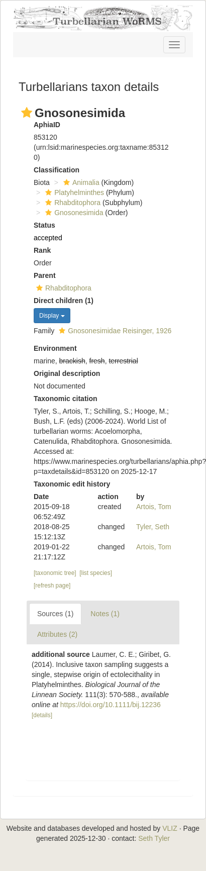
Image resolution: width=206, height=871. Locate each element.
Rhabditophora (71, 203)
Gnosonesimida (73, 213)
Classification (56, 170)
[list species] (95, 572)
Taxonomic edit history (72, 484)
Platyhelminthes (73, 192)
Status (44, 225)
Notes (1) (105, 614)
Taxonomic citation (65, 399)
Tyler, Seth (152, 527)
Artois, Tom (153, 507)
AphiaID (47, 125)
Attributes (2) (57, 634)
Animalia (80, 182)
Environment (55, 348)
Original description (67, 373)
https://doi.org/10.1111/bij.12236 (110, 705)
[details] (42, 715)
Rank (42, 250)
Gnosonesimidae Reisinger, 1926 (113, 331)
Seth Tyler (154, 838)
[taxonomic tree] (55, 572)
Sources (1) (55, 614)
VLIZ (169, 828)
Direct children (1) (63, 301)
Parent (45, 275)
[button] (27, 113)
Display (52, 315)
